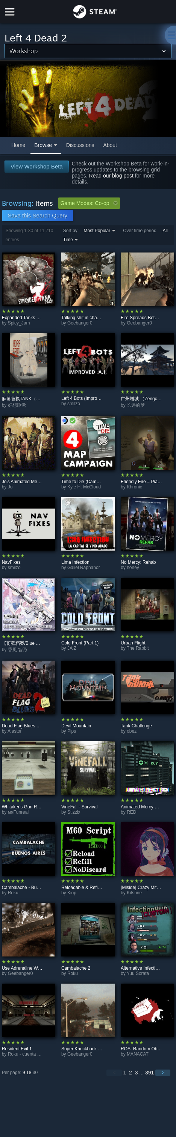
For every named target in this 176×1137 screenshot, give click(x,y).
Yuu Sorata (138, 973)
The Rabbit (138, 648)
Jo (10, 487)
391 (149, 1073)
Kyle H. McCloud (84, 487)
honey (133, 567)
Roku (13, 892)
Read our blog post (111, 176)
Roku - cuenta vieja (27, 1054)
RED (131, 812)
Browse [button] (43, 145)
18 (28, 1072)
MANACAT (138, 1054)
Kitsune (134, 892)
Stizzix (73, 812)
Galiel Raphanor (83, 567)
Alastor (14, 731)
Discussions (80, 145)
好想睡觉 (17, 405)
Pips (71, 731)
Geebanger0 (80, 323)
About (110, 145)
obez (132, 731)
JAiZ (71, 648)
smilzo (73, 403)
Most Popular (96, 230)
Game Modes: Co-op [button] (89, 203)
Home (18, 145)
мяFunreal (18, 812)
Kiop (71, 892)
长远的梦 (136, 405)
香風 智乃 (17, 649)
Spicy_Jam (19, 323)
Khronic (134, 487)
